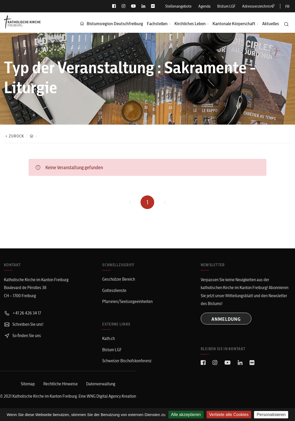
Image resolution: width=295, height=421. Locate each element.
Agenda (204, 6)
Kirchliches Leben (190, 23)
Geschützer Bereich (118, 279)
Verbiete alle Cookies (229, 414)
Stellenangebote (178, 6)
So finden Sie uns (22, 335)
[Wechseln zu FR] (287, 6)
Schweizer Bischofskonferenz (127, 360)
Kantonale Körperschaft (234, 23)
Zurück (14, 136)
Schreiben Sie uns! (23, 324)
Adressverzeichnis (258, 6)
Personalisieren (271, 414)
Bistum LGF (226, 6)
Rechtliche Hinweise (60, 383)
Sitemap (28, 383)
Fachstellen (157, 23)
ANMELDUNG (226, 319)
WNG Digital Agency (104, 396)
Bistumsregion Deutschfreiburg (115, 23)
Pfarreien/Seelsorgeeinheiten (127, 301)
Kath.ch (108, 338)
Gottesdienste (114, 290)
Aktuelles (270, 23)
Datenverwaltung (100, 383)
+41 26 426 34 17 (22, 313)
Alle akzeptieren (186, 414)
